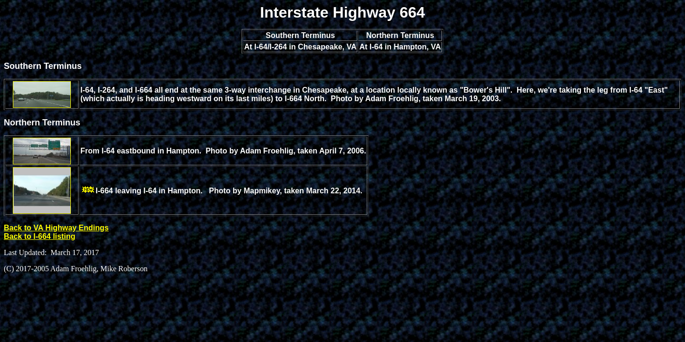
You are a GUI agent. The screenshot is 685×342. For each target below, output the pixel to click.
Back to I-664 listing (39, 236)
